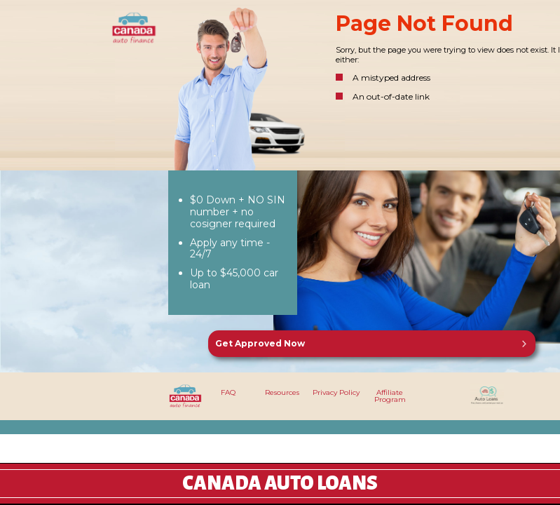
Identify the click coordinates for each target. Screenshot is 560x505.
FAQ (228, 392)
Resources (282, 392)
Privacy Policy (336, 392)
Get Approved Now (260, 343)
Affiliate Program (390, 396)
